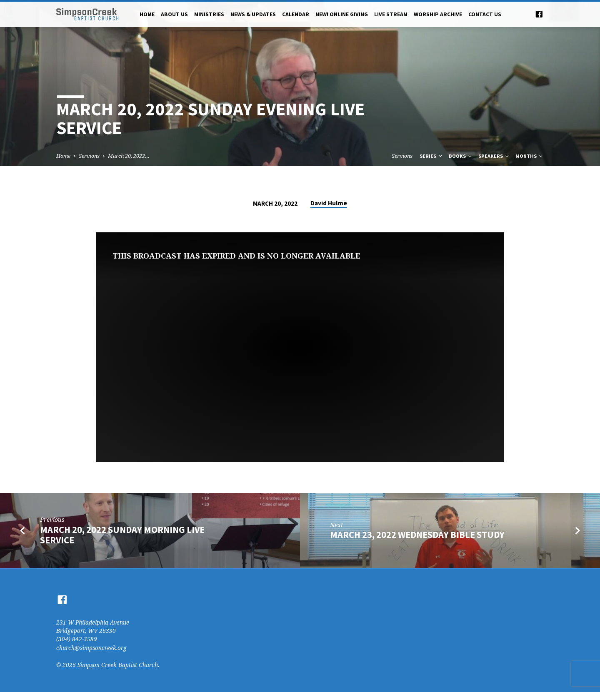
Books (461, 156)
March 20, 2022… (129, 155)
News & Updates (253, 14)
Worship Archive (438, 14)
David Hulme (328, 203)
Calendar (295, 14)
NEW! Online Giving (341, 14)
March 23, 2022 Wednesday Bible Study (417, 534)
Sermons (89, 155)
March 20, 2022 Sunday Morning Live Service (122, 535)
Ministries (209, 14)
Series (431, 156)
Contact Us (484, 14)
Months (529, 156)
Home (147, 14)
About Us (174, 14)
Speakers (494, 156)
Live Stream (391, 14)
